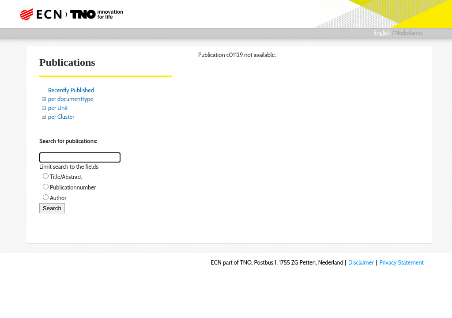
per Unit (58, 107)
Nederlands (409, 32)
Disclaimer (361, 262)
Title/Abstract (66, 176)
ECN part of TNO (74, 14)
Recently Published (71, 90)
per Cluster (61, 116)
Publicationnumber (73, 187)
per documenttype (70, 98)
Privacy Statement (401, 262)
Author (58, 197)
